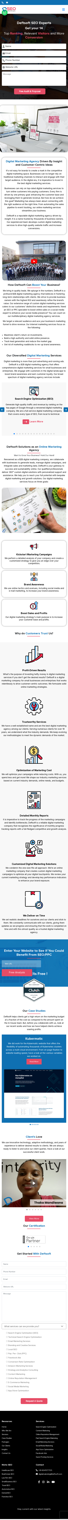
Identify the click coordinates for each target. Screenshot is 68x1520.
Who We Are (6, 1431)
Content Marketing (43, 1431)
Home (4, 1427)
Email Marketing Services (45, 1442)
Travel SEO (6, 1485)
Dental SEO (6, 1493)
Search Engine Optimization (46, 1427)
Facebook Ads (41, 1453)
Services (5, 1434)
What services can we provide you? (21, 1326)
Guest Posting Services (44, 1457)
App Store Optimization (45, 1449)
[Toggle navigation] (63, 9)
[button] (14, 434)
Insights (4, 1449)
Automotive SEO (8, 1489)
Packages (5, 1442)
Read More (34, 1062)
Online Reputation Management (47, 1434)
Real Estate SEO (8, 1474)
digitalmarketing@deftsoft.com (49, 1474)
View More (34, 1219)
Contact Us (6, 1453)
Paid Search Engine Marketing (47, 1438)
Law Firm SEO (7, 1478)
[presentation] (2, 409)
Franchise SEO (7, 1497)
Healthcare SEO (8, 1470)
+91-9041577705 (44, 1470)
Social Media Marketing (44, 1446)
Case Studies (7, 1438)
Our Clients (6, 1446)
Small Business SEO (9, 1482)
